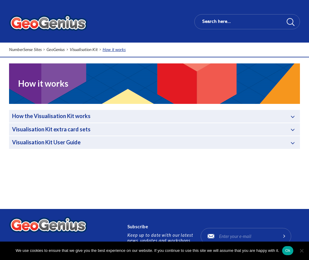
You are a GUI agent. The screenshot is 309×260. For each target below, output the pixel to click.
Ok (287, 250)
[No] (301, 251)
